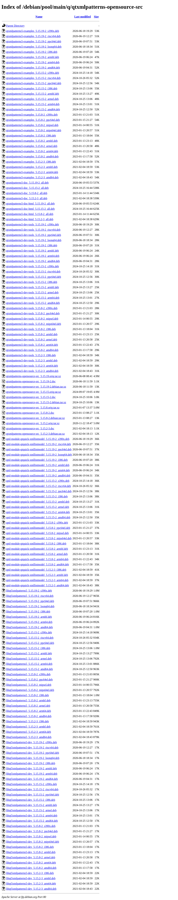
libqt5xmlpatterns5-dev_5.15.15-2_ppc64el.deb (32, 794)
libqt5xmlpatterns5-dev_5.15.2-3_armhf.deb (30, 878)
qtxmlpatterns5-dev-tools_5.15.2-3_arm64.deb (32, 365)
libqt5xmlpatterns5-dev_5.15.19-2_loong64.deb (32, 758)
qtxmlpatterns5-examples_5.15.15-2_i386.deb (31, 88)
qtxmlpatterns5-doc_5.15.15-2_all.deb (27, 187)
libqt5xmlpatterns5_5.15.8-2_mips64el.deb (30, 690)
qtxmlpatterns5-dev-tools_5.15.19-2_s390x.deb (32, 224)
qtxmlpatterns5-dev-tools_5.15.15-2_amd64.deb (33, 302)
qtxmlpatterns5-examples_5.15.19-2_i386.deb (31, 51)
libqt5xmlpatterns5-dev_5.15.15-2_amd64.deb (32, 820)
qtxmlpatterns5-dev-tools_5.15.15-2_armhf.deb (32, 287)
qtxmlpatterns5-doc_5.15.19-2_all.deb (27, 182)
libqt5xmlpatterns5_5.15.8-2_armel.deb (28, 705)
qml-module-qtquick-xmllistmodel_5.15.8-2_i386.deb (36, 543)
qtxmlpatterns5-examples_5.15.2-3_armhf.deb (32, 166)
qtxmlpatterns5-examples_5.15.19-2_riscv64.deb (33, 36)
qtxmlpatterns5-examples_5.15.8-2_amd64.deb (32, 156)
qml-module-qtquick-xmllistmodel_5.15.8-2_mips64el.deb (38, 538)
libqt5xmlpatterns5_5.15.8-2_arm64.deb (28, 710)
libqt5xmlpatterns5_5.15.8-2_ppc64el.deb (29, 679)
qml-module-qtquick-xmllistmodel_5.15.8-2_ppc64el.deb (38, 527)
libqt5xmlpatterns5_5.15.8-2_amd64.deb (28, 716)
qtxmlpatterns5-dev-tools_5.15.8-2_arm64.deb (32, 344)
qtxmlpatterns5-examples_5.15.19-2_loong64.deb (34, 46)
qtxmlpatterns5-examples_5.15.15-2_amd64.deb (33, 109)
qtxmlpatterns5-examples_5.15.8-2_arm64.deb (32, 151)
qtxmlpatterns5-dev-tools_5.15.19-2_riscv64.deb (33, 229)
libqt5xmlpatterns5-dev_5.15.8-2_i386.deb (30, 846)
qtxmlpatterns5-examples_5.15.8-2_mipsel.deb (32, 125)
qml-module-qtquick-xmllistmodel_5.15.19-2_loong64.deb (39, 454)
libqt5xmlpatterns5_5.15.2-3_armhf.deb (28, 726)
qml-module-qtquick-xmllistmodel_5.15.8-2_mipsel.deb (37, 533)
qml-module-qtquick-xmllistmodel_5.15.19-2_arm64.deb (38, 470)
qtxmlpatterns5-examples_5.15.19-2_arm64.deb (32, 62)
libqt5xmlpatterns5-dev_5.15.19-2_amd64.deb (32, 778)
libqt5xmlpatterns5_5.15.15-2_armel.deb (29, 658)
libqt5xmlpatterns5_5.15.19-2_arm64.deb (29, 622)
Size (96, 16)
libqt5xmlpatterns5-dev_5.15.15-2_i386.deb (30, 799)
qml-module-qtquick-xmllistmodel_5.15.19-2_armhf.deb (37, 465)
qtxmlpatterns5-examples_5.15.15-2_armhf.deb (32, 93)
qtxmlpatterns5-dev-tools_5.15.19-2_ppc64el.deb (33, 234)
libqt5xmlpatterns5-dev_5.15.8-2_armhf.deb (30, 852)
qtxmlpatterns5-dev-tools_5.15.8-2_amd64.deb (32, 350)
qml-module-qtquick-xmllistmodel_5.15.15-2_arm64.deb (38, 512)
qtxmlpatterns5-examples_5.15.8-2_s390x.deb (32, 114)
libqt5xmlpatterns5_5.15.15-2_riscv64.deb (29, 637)
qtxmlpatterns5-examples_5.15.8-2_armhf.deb (32, 140)
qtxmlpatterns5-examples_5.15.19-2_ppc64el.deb (33, 41)
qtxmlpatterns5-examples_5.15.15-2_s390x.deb (32, 72)
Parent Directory (15, 25)
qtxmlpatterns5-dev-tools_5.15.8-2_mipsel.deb (32, 318)
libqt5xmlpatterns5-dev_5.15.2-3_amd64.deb (31, 888)
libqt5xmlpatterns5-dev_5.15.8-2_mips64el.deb (32, 841)
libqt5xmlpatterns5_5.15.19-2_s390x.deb (29, 590)
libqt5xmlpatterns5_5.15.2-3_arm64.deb (28, 731)
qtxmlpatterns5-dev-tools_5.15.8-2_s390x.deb (32, 308)
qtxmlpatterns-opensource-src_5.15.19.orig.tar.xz (33, 376)
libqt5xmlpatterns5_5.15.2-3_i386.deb (27, 721)
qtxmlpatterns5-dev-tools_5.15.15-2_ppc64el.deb (33, 276)
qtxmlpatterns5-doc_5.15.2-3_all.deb (26, 198)
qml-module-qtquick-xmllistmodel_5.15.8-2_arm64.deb (37, 559)
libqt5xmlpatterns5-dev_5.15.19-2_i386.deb (30, 763)
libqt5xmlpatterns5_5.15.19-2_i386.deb (28, 611)
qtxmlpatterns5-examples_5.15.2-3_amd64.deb (32, 177)
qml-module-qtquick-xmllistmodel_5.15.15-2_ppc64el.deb (38, 491)
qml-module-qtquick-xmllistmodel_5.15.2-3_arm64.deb (37, 580)
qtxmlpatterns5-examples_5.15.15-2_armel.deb (32, 98)
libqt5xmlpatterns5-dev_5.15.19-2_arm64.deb (31, 773)
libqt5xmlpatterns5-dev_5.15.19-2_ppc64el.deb (32, 752)
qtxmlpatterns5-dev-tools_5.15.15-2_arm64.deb (32, 297)
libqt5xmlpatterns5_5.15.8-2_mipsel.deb (28, 684)
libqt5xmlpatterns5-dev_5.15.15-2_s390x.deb (31, 784)
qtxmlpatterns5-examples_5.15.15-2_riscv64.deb (33, 78)
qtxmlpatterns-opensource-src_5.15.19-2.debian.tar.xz (36, 386)
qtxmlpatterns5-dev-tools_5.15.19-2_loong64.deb (33, 240)
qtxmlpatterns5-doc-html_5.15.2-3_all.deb (29, 219)
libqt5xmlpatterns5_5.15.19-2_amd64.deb (29, 627)
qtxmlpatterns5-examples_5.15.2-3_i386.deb (31, 161)
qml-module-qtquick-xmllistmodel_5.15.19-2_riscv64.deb (38, 444)
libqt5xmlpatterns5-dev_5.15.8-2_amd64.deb (31, 867)
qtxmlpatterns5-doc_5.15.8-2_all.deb (26, 193)
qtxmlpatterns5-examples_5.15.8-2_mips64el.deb (33, 130)
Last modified (82, 16)
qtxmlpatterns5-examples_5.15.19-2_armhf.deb (32, 57)
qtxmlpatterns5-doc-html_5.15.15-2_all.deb (30, 208)
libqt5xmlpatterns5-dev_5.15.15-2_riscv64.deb (32, 789)
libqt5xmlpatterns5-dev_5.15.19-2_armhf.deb (31, 768)
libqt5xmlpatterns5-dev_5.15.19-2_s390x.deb (31, 742)
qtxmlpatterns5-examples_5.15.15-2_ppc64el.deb (33, 83)
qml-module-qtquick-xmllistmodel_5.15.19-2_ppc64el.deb (38, 449)
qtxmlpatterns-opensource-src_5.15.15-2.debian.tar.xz (36, 402)
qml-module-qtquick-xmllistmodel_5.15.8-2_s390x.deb (37, 522)
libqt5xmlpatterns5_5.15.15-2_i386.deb (28, 648)
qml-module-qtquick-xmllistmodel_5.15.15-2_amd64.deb (38, 517)
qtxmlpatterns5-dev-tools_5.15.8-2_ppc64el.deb (33, 313)
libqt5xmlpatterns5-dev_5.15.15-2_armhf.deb (31, 805)
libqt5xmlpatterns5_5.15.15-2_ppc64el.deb (30, 642)
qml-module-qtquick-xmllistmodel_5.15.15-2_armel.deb (37, 506)
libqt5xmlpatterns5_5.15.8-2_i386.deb (27, 695)
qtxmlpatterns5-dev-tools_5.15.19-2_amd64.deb (33, 261)
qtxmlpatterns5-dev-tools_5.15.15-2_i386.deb (31, 282)
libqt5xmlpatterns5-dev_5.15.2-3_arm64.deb (31, 883)
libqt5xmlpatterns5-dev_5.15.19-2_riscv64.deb (32, 747)
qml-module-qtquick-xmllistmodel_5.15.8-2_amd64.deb (37, 564)
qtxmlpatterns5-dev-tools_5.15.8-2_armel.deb (31, 339)
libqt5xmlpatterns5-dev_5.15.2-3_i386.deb (30, 873)
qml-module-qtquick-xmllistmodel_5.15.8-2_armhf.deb (37, 548)
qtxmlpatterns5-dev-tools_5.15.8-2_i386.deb (31, 329)
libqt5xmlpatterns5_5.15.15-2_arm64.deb (29, 663)
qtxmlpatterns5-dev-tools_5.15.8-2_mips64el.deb (33, 323)
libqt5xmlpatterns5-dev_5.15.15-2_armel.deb (31, 810)
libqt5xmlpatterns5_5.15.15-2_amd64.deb (29, 669)
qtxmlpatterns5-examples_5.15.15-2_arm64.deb (32, 104)
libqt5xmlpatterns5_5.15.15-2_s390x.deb (29, 632)
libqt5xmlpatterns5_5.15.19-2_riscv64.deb (29, 595)
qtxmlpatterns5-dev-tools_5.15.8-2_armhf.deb (32, 334)
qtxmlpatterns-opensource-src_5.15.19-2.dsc (31, 381)
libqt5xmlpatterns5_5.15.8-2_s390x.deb (28, 674)
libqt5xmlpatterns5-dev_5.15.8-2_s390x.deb (30, 826)
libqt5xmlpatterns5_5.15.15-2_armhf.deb (29, 653)
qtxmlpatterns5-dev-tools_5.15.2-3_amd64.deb (32, 370)
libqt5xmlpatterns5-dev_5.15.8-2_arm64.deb (31, 862)
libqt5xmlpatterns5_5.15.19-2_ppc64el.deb (30, 601)
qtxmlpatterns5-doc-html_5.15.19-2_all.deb (30, 203)
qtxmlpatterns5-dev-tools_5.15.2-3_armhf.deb (32, 360)
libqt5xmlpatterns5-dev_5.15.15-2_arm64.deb (31, 815)
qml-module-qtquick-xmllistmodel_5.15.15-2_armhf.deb (37, 501)
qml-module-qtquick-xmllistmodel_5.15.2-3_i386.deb (36, 569)
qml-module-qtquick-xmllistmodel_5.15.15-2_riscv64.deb (38, 486)
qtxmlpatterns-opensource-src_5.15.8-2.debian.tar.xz (35, 418)
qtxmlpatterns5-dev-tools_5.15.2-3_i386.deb (31, 355)
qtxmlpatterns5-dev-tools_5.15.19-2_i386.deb (31, 245)
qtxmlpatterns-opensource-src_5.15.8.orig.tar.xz (32, 407)
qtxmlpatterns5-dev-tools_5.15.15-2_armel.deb (32, 292)
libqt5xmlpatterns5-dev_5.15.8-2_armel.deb (30, 857)
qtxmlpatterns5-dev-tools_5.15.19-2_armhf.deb (32, 250)
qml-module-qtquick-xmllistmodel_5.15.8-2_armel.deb (37, 554)
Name (38, 16)
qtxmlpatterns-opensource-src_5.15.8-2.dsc (30, 412)
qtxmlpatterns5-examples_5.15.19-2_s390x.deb (32, 30)
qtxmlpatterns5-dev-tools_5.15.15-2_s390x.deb (32, 266)
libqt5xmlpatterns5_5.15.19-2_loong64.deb (30, 606)
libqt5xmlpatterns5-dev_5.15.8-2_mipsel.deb (31, 836)
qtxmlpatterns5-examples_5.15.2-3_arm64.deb (32, 172)
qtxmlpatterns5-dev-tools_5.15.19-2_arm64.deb (32, 255)
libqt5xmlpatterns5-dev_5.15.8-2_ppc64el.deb (32, 831)
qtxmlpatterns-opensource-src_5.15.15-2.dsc (31, 397)
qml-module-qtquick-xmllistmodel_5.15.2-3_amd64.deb (37, 585)
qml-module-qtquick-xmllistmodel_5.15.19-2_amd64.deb (38, 475)
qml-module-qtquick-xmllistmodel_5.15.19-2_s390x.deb (37, 438)
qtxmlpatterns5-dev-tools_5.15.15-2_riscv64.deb (33, 271)
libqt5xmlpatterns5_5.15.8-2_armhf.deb (28, 700)
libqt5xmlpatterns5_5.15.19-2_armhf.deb (29, 616)
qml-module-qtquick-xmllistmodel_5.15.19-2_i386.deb (37, 459)
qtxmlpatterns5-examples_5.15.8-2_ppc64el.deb (33, 119)
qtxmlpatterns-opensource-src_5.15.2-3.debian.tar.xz (35, 433)
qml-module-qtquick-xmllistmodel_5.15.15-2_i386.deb (37, 496)
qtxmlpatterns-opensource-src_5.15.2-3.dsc (30, 428)
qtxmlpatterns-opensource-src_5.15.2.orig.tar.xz (32, 423)
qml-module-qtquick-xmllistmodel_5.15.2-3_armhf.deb (37, 574)
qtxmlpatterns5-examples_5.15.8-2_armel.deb (31, 146)
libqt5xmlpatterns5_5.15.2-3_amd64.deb (28, 737)
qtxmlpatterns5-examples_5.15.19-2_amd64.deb (33, 67)
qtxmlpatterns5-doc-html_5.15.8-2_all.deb (29, 214)
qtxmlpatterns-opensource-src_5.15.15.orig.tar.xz (33, 391)
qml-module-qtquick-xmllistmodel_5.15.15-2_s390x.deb (37, 480)
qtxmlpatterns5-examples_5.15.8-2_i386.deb (31, 135)
